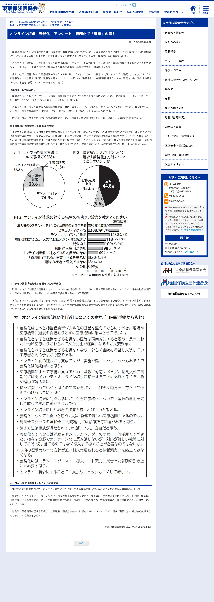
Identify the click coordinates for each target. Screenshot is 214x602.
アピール (71, 21)
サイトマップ (124, 5)
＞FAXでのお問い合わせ (192, 229)
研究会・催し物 (112, 12)
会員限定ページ (173, 12)
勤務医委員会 (173, 127)
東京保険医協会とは (61, 12)
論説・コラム (173, 70)
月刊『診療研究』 (176, 117)
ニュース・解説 (174, 61)
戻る (81, 543)
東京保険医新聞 (174, 108)
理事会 (67, 25)
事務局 (55, 25)
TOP (12, 21)
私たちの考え (135, 12)
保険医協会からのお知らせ (181, 80)
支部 (167, 98)
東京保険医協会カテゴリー (33, 21)
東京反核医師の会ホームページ (184, 293)
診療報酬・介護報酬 (177, 155)
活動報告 (57, 21)
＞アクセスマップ (192, 251)
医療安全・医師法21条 (179, 145)
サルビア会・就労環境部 (180, 136)
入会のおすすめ (88, 12)
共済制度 (153, 12)
